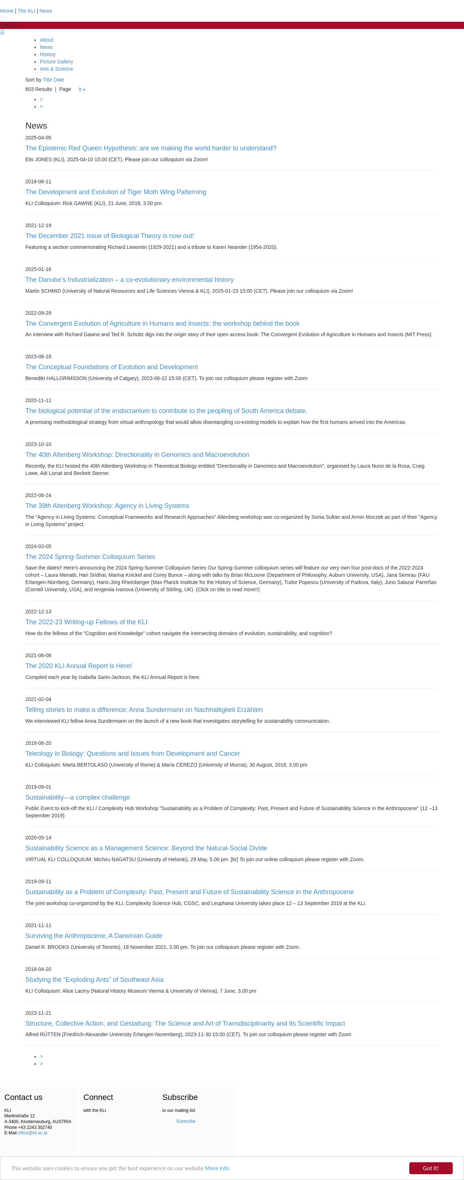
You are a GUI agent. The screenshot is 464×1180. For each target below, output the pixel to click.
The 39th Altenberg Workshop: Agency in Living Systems (107, 505)
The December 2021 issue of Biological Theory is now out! (109, 235)
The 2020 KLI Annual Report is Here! (78, 666)
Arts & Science (56, 69)
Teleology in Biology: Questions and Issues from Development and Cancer (132, 753)
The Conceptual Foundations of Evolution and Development (111, 367)
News (46, 11)
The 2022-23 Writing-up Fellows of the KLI (86, 622)
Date (59, 80)
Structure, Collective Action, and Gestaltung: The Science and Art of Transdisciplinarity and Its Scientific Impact (185, 1023)
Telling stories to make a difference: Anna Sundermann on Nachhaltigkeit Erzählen (144, 709)
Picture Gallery (56, 61)
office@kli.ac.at (32, 1133)
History (48, 54)
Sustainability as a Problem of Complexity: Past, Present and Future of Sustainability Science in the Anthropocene (189, 892)
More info (223, 1169)
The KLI (27, 11)
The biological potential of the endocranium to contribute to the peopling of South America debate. (166, 410)
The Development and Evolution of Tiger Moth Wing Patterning (115, 192)
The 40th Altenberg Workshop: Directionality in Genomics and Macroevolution (137, 454)
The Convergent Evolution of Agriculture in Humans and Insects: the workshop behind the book (162, 323)
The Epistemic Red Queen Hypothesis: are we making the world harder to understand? (150, 148)
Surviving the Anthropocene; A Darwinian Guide (93, 935)
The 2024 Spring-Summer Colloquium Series (90, 556)
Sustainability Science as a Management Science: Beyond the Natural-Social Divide (146, 848)
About (46, 40)
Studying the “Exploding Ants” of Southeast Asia (94, 979)
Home (6, 11)
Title (47, 80)
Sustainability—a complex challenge (77, 797)
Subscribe (185, 1121)
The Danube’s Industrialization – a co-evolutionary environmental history (129, 279)
